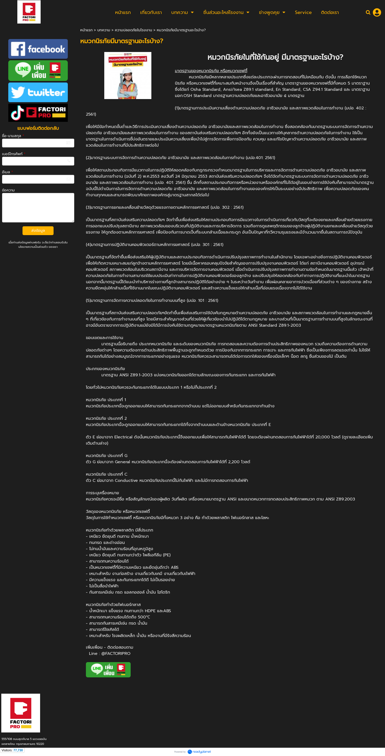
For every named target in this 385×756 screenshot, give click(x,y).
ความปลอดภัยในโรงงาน (133, 30)
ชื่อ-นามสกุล (13, 136)
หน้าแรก (86, 30)
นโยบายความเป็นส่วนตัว (33, 247)
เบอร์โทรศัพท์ (13, 154)
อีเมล (7, 172)
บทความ (103, 30)
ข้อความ (8, 190)
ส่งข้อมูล (38, 230)
